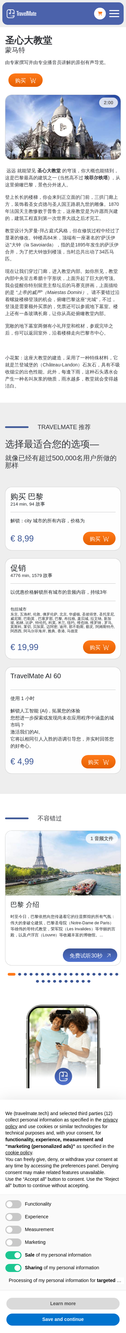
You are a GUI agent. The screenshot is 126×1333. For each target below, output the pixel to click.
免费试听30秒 (91, 955)
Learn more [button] (63, 1303)
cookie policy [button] (18, 1152)
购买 (25, 80)
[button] (11, 974)
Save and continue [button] (63, 1319)
